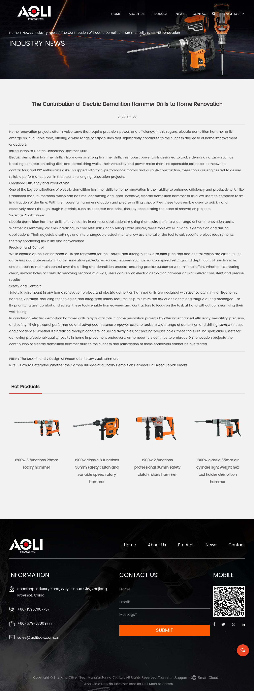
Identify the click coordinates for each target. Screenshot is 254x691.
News (180, 13)
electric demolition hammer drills (205, 131)
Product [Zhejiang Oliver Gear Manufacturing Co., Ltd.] (186, 545)
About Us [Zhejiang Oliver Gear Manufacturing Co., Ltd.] (157, 545)
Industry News (46, 32)
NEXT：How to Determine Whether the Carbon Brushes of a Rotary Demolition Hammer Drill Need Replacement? (99, 365)
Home (116, 13)
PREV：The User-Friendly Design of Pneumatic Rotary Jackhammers (63, 358)
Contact (200, 13)
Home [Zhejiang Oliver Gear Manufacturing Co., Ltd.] (130, 545)
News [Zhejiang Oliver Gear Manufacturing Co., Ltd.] (211, 545)
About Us (137, 13)
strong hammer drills (104, 157)
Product (160, 13)
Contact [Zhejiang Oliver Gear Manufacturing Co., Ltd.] (236, 545)
